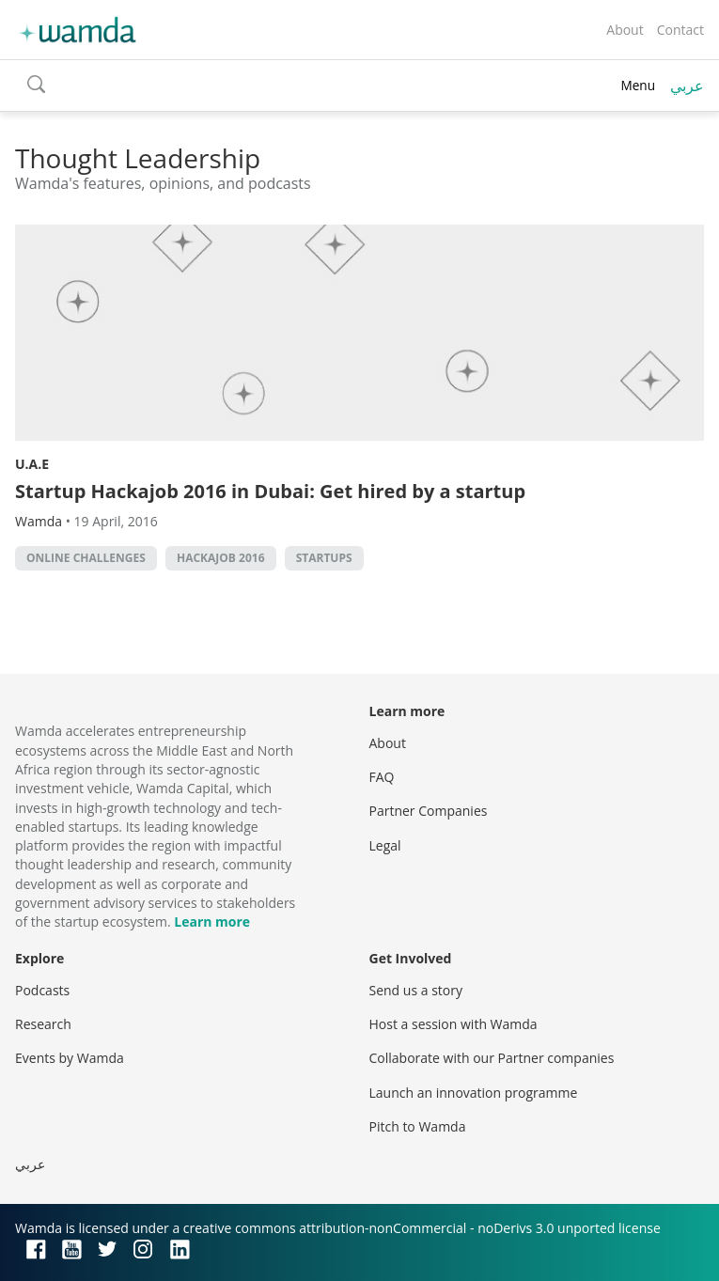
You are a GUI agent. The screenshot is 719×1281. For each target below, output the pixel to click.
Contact (680, 30)
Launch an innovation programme (473, 1092)
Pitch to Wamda (417, 1126)
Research (43, 1024)
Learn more (212, 921)
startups (324, 558)
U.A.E (32, 464)
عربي (687, 85)
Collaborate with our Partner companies (492, 1058)
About (624, 30)
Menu (637, 85)
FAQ (382, 777)
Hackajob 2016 (221, 558)
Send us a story (415, 990)
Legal (385, 845)
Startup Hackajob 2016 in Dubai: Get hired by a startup (270, 491)
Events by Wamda (69, 1058)
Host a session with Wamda (453, 1024)
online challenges (86, 558)
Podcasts (42, 990)
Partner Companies (428, 811)
